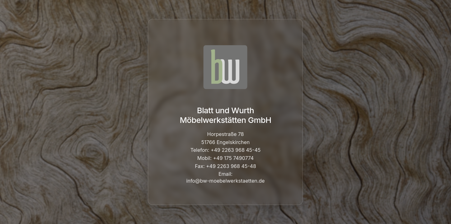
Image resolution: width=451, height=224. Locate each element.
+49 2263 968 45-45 (236, 150)
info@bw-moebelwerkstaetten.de (225, 181)
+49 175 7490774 (233, 158)
